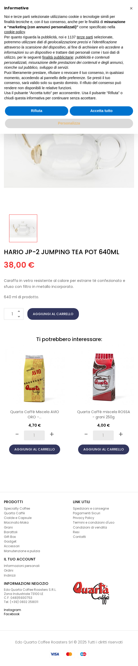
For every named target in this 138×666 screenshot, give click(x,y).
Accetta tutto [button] (101, 111)
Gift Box (10, 537)
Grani (8, 527)
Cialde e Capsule (18, 518)
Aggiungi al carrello (53, 313)
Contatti (79, 537)
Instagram (12, 610)
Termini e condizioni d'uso (93, 522)
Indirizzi (10, 575)
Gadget (10, 541)
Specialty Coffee (17, 508)
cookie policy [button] (14, 32)
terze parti (85, 37)
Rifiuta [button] (36, 111)
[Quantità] (13, 314)
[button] (131, 8)
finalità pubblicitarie (57, 57)
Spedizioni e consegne (91, 508)
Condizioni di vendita (90, 527)
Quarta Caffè (14, 513)
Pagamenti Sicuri (86, 513)
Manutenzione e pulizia (22, 551)
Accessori (12, 546)
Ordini (8, 570)
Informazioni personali (22, 566)
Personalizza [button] (69, 123)
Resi (76, 532)
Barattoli (10, 532)
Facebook (12, 614)
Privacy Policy (83, 518)
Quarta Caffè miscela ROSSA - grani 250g (103, 414)
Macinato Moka (16, 522)
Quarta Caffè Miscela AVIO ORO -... (34, 414)
